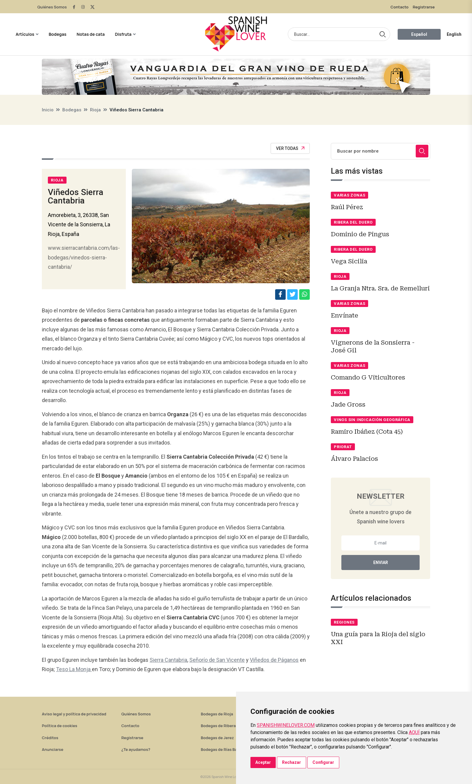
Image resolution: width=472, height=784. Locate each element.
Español (419, 34)
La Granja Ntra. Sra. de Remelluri (380, 288)
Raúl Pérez (347, 207)
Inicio (48, 110)
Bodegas (58, 34)
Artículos (25, 34)
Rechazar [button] (291, 762)
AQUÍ (414, 732)
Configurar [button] (323, 762)
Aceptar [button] (263, 762)
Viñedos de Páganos (274, 660)
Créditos (50, 737)
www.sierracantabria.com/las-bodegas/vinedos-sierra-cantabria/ (84, 257)
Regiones (344, 622)
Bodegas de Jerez (217, 737)
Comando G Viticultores (368, 377)
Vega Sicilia (349, 261)
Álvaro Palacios (354, 458)
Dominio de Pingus (360, 234)
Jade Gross (348, 404)
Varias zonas (349, 195)
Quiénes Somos (52, 7)
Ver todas (290, 148)
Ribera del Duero (353, 222)
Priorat (343, 447)
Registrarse (424, 7)
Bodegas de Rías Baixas (223, 749)
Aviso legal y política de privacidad (74, 714)
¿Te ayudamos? (135, 749)
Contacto (399, 7)
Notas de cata (91, 34)
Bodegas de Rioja (217, 714)
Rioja (95, 110)
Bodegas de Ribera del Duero (228, 725)
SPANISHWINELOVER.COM (286, 725)
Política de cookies (59, 725)
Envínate (344, 315)
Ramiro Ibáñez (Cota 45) (367, 431)
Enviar (380, 562)
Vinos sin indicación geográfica (372, 419)
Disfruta (123, 34)
